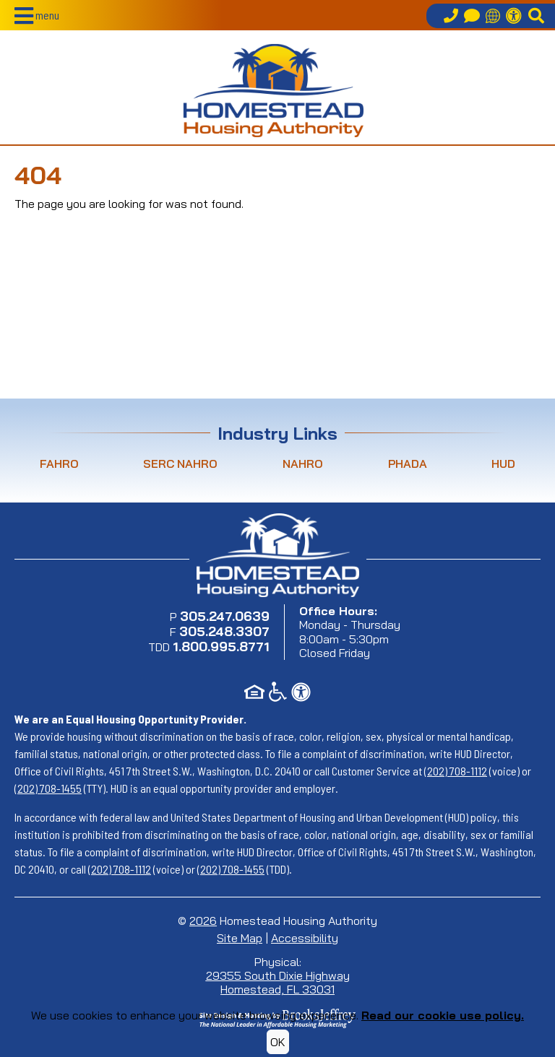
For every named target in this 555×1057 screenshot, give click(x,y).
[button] (36, 16)
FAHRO (59, 463)
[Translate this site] (493, 16)
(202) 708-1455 (48, 788)
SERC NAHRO (180, 463)
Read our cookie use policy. (442, 1015)
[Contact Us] (472, 16)
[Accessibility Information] (514, 16)
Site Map (239, 938)
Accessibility (304, 938)
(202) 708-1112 (455, 771)
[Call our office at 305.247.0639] (451, 16)
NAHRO (303, 463)
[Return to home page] (273, 90)
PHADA (407, 463)
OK (277, 1042)
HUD (503, 463)
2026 (203, 920)
